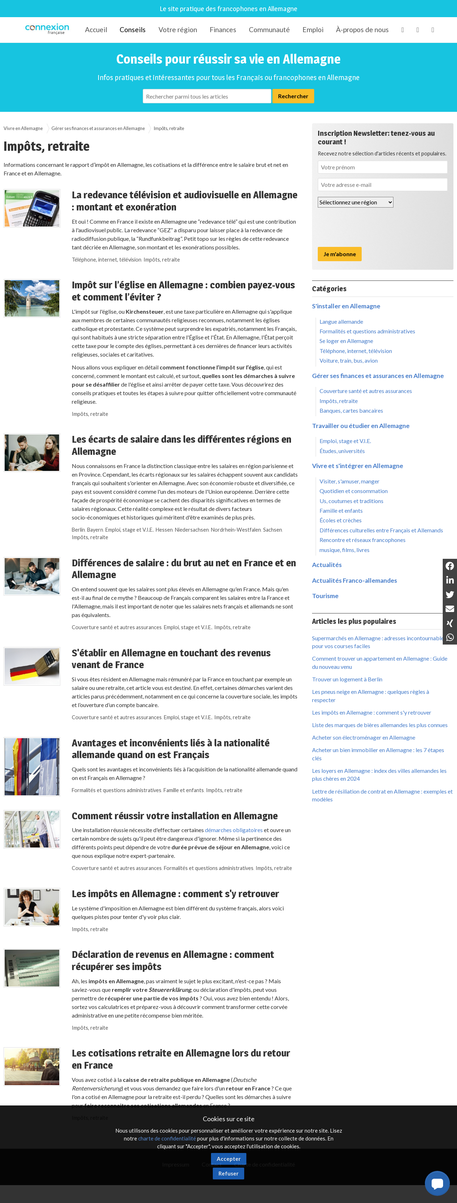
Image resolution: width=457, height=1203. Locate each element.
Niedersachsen (192, 530)
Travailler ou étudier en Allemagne (361, 425)
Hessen (164, 530)
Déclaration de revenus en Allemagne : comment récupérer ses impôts (173, 960)
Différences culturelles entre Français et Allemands (381, 530)
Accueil (96, 29)
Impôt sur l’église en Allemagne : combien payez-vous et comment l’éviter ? (183, 291)
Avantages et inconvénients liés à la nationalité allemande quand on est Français (171, 749)
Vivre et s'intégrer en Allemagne (357, 465)
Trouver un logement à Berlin (347, 679)
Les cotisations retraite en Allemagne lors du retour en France (181, 1059)
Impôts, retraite (169, 128)
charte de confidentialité (167, 1138)
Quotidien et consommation (354, 490)
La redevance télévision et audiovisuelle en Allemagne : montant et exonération (184, 201)
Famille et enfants (184, 790)
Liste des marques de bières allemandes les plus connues (380, 724)
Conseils (133, 29)
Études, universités (342, 450)
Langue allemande (341, 321)
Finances (223, 29)
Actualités (327, 564)
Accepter (229, 1158)
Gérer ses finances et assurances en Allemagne (98, 128)
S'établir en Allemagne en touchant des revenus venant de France (171, 659)
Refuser (228, 1173)
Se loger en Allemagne (346, 340)
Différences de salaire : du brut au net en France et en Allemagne (184, 569)
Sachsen (272, 530)
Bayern (95, 530)
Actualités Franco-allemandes (354, 580)
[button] (437, 1183)
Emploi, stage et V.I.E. (129, 530)
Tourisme (325, 596)
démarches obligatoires (234, 829)
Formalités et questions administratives (116, 790)
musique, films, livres (345, 549)
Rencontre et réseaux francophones (363, 539)
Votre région (178, 29)
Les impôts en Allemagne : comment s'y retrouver (175, 894)
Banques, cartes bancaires (351, 410)
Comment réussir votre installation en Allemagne (175, 816)
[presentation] (372, 227)
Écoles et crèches (341, 520)
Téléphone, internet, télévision (106, 260)
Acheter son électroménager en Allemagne (363, 737)
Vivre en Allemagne (23, 128)
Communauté (269, 29)
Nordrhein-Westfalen (236, 530)
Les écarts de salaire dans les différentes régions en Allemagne (181, 445)
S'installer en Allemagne (346, 306)
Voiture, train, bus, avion (349, 360)
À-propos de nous (362, 29)
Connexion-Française (48, 30)
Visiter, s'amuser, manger (350, 481)
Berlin (78, 530)
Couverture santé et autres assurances (117, 627)
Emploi (312, 29)
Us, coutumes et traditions (351, 500)
